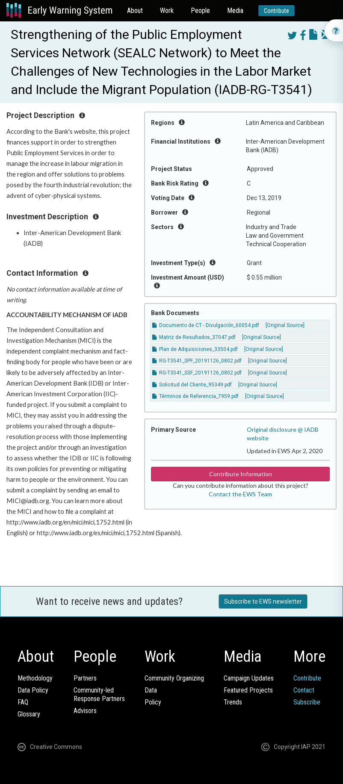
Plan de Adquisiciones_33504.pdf (195, 349)
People (200, 10)
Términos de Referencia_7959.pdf (195, 396)
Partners (85, 678)
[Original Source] (285, 325)
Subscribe (306, 702)
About (135, 10)
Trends (233, 702)
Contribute (276, 10)
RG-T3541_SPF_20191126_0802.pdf (197, 361)
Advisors (85, 711)
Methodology (35, 678)
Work (167, 10)
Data (151, 690)
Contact (303, 690)
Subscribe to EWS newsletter (263, 601)
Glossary (29, 714)
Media (235, 10)
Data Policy (33, 690)
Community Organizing (174, 678)
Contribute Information (240, 473)
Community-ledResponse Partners (99, 694)
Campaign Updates (249, 678)
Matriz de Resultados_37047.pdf (194, 337)
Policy (153, 702)
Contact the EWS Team (240, 494)
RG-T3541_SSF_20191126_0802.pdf (197, 373)
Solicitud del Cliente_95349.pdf (192, 385)
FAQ (23, 702)
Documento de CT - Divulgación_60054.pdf (205, 325)
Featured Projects (248, 690)
